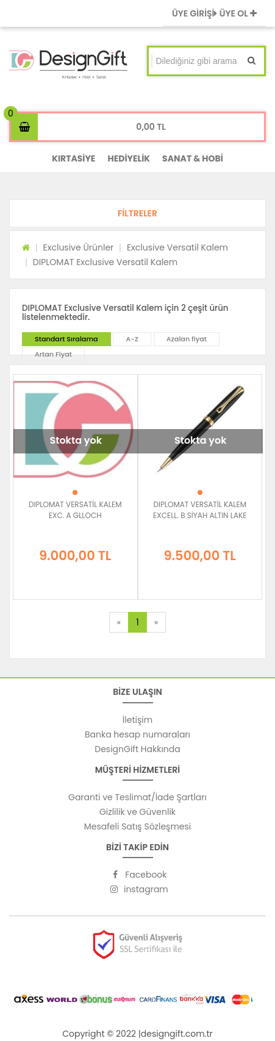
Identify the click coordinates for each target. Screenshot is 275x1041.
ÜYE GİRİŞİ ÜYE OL (214, 13)
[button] (137, 213)
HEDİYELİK (128, 158)
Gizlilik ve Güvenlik (137, 812)
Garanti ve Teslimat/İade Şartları (137, 797)
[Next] (156, 622)
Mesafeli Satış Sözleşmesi (137, 826)
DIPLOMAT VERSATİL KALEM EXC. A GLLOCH (75, 509)
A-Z (132, 339)
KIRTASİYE (73, 158)
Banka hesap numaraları (137, 734)
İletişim (137, 720)
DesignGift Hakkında (137, 749)
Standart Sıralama (66, 339)
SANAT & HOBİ (192, 158)
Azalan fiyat (186, 339)
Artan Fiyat (53, 354)
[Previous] (119, 622)
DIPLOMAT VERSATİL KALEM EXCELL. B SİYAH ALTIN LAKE (199, 509)
